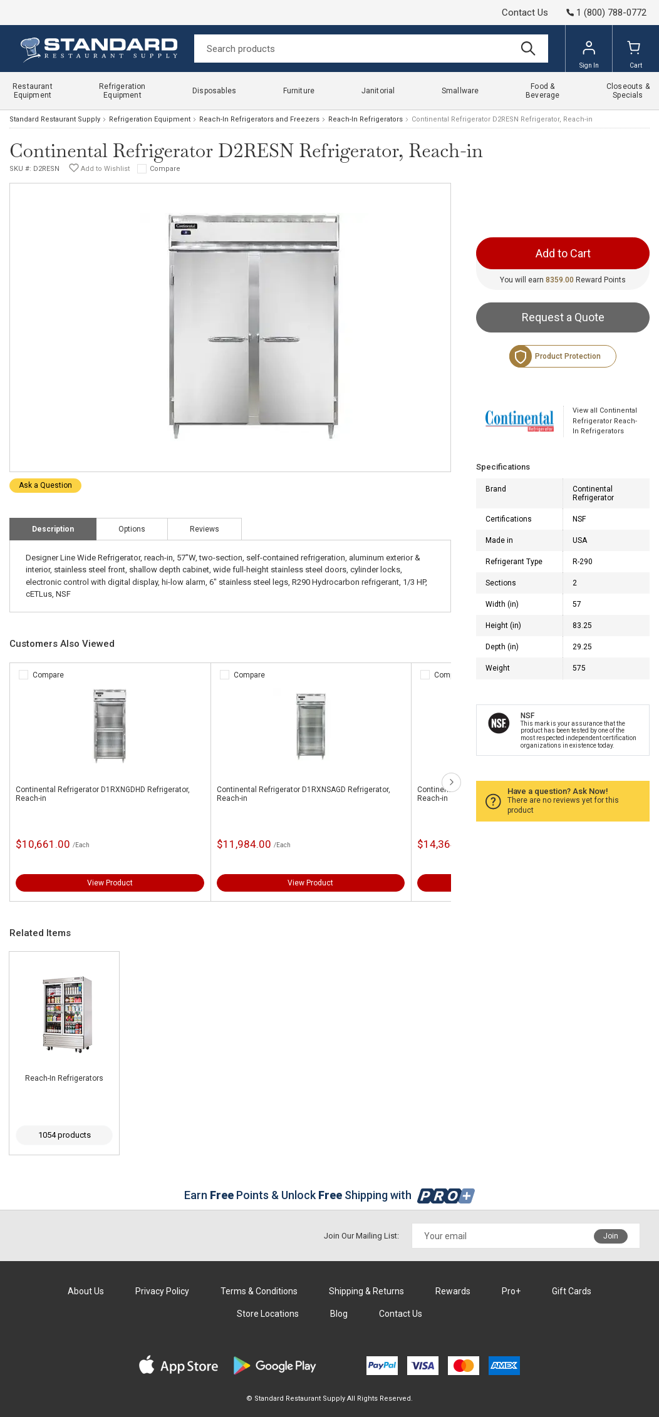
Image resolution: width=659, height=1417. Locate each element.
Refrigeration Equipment (149, 119)
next (451, 782)
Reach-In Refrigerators (365, 119)
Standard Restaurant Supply (54, 119)
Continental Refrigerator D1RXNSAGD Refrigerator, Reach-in (303, 794)
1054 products (64, 1135)
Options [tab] (131, 529)
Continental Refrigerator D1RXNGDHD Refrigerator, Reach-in (103, 794)
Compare (165, 169)
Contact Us (525, 12)
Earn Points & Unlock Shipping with (329, 1195)
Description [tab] (53, 529)
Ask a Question (45, 485)
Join (610, 1236)
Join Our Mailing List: (361, 1235)
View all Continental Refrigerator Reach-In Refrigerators (605, 420)
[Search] (371, 48)
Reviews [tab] (204, 529)
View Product (110, 883)
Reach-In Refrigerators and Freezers (259, 119)
